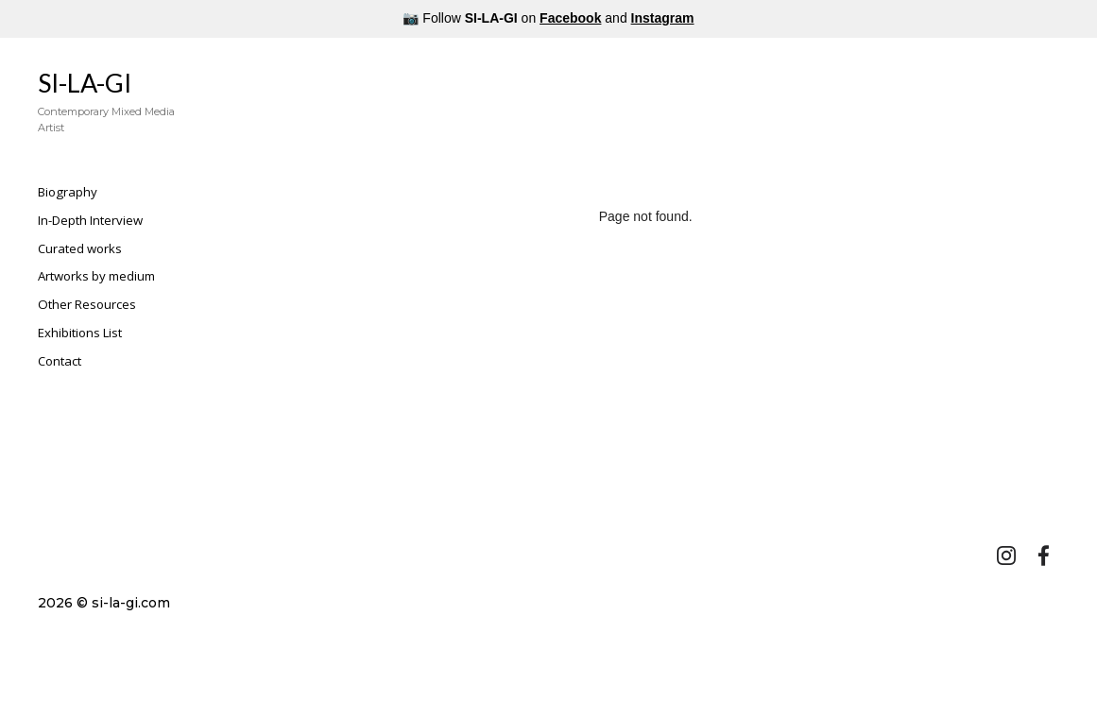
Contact (59, 360)
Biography (67, 191)
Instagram (662, 18)
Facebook (570, 18)
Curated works (80, 248)
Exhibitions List (80, 332)
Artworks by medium (96, 275)
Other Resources (87, 304)
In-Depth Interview (90, 220)
